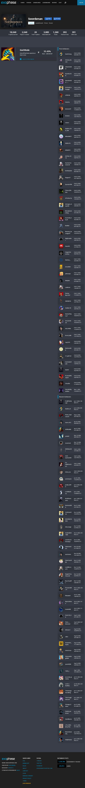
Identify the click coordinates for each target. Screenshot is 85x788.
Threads (39, 760)
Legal (24, 773)
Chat (60, 2)
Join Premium (27, 783)
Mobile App (26, 763)
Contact (25, 771)
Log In (81, 2)
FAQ (24, 760)
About (25, 768)
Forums (28, 2)
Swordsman (35, 19)
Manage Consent (28, 776)
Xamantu (10, 768)
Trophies (31, 23)
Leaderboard (46, 2)
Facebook (39, 766)
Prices (46, 23)
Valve (18, 770)
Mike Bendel (12, 765)
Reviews (54, 2)
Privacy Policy (27, 778)
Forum (51, 23)
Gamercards (37, 2)
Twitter (39, 763)
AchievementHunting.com (44, 768)
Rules (24, 766)
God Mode (24, 50)
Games (23, 2)
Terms (24, 781)
